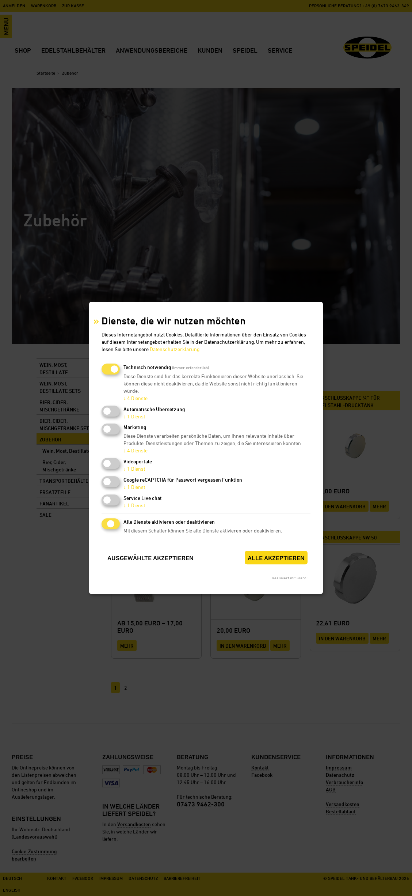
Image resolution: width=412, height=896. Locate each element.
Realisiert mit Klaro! (290, 578)
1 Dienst (134, 416)
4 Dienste (135, 398)
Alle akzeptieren (276, 558)
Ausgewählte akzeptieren (150, 558)
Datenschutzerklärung (174, 349)
